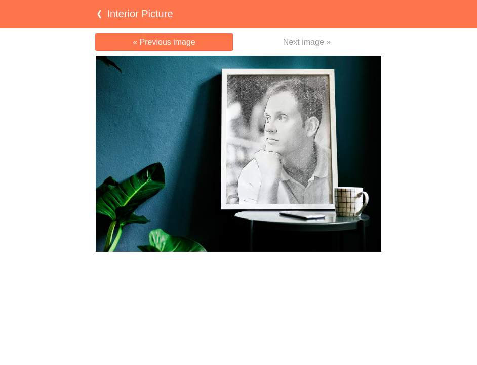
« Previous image (164, 42)
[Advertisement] (238, 271)
